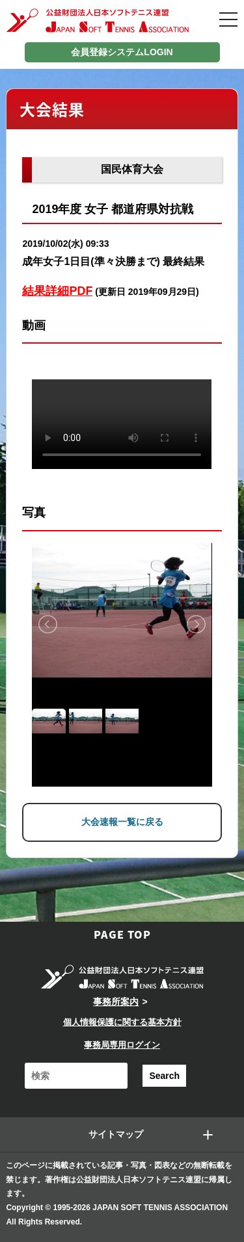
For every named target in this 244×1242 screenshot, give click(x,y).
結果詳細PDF (57, 291)
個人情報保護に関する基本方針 (122, 1022)
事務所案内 (116, 1001)
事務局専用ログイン (122, 1045)
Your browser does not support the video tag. (121, 424)
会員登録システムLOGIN (121, 52)
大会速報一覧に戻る (122, 822)
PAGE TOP (122, 934)
